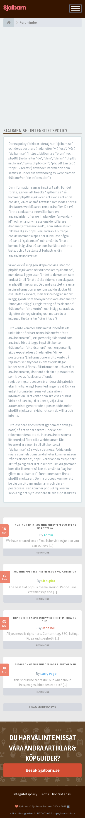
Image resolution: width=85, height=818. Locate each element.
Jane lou (48, 628)
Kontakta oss (61, 794)
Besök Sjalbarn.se (43, 770)
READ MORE (42, 552)
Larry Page (48, 673)
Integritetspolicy (25, 794)
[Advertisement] (42, 77)
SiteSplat (48, 581)
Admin (48, 535)
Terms (44, 794)
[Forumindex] (8, 22)
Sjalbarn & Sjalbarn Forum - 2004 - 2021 (42, 806)
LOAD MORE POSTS (42, 707)
